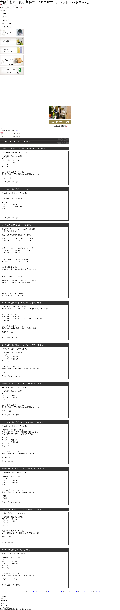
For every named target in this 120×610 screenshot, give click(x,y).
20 (92, 591)
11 (58, 591)
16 (77, 591)
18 (84, 591)
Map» (17, 130)
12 (62, 591)
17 (81, 591)
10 (54, 591)
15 (73, 591)
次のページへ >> (101, 591)
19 (88, 591)
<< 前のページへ (19, 591)
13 (66, 591)
